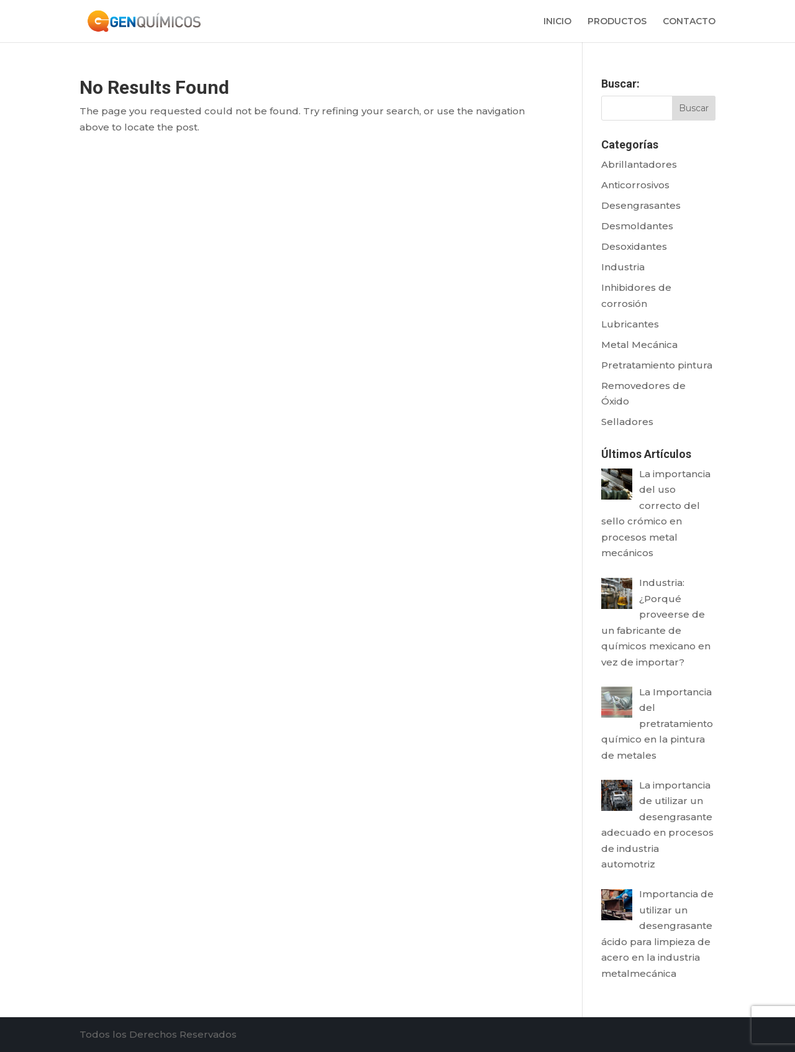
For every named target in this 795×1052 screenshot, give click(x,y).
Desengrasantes (641, 205)
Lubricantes (630, 324)
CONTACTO (689, 22)
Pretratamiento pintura (656, 365)
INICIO (557, 22)
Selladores (627, 422)
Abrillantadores (639, 164)
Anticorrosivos (635, 185)
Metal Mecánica (639, 344)
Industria (623, 267)
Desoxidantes (634, 246)
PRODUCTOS (617, 22)
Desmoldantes (637, 226)
